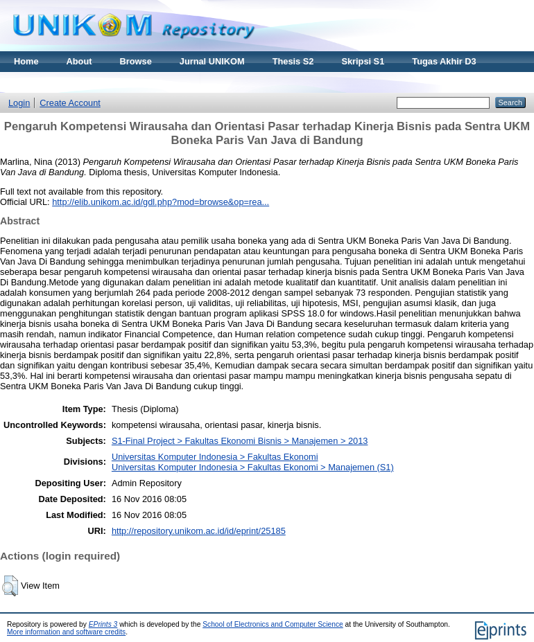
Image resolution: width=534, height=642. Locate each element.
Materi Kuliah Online (57, 82)
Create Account (70, 103)
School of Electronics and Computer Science (273, 624)
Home (26, 61)
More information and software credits (66, 632)
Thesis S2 (293, 61)
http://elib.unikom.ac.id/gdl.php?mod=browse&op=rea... (160, 202)
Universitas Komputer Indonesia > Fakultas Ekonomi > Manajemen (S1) (253, 467)
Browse (136, 61)
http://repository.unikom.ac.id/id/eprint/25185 (199, 531)
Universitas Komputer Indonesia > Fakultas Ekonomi (215, 457)
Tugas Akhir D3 (444, 61)
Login (19, 103)
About (79, 61)
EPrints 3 (103, 624)
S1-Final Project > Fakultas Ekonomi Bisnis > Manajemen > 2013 (240, 441)
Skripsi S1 (362, 61)
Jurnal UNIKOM (212, 61)
